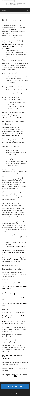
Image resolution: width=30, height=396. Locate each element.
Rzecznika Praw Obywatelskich (11, 260)
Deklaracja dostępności (15, 386)
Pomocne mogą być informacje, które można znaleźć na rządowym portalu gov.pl (13, 252)
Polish (5, 0)
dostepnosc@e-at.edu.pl (15, 133)
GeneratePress (15, 393)
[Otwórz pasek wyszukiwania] (28, 10)
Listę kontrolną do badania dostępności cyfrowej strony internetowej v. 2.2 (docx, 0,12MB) (14, 116)
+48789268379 (14, 135)
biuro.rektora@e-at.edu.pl (17, 246)
